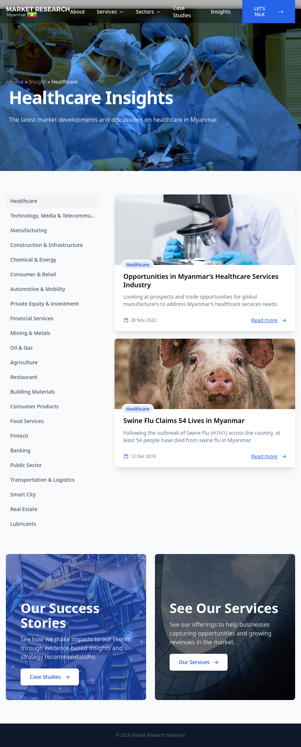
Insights (221, 11)
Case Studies (182, 11)
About (77, 11)
